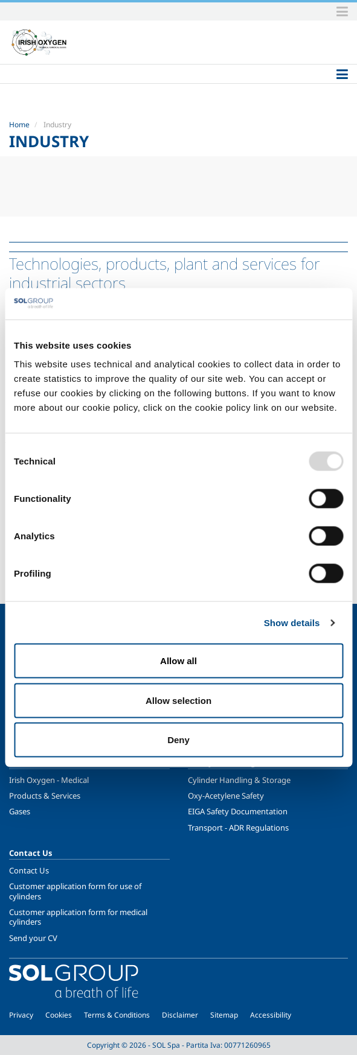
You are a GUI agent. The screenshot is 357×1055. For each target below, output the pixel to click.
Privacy (21, 1015)
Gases (19, 811)
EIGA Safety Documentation (238, 811)
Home (19, 124)
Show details (292, 622)
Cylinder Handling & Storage (239, 780)
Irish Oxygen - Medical (49, 780)
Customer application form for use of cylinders (75, 891)
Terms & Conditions (117, 1015)
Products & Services (44, 795)
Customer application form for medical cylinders (78, 917)
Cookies (58, 1015)
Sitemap (224, 1015)
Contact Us (29, 870)
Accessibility (270, 1015)
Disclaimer (180, 1015)
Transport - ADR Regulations (238, 827)
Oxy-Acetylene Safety (226, 795)
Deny (178, 740)
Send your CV (33, 938)
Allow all (178, 661)
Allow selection (178, 700)
